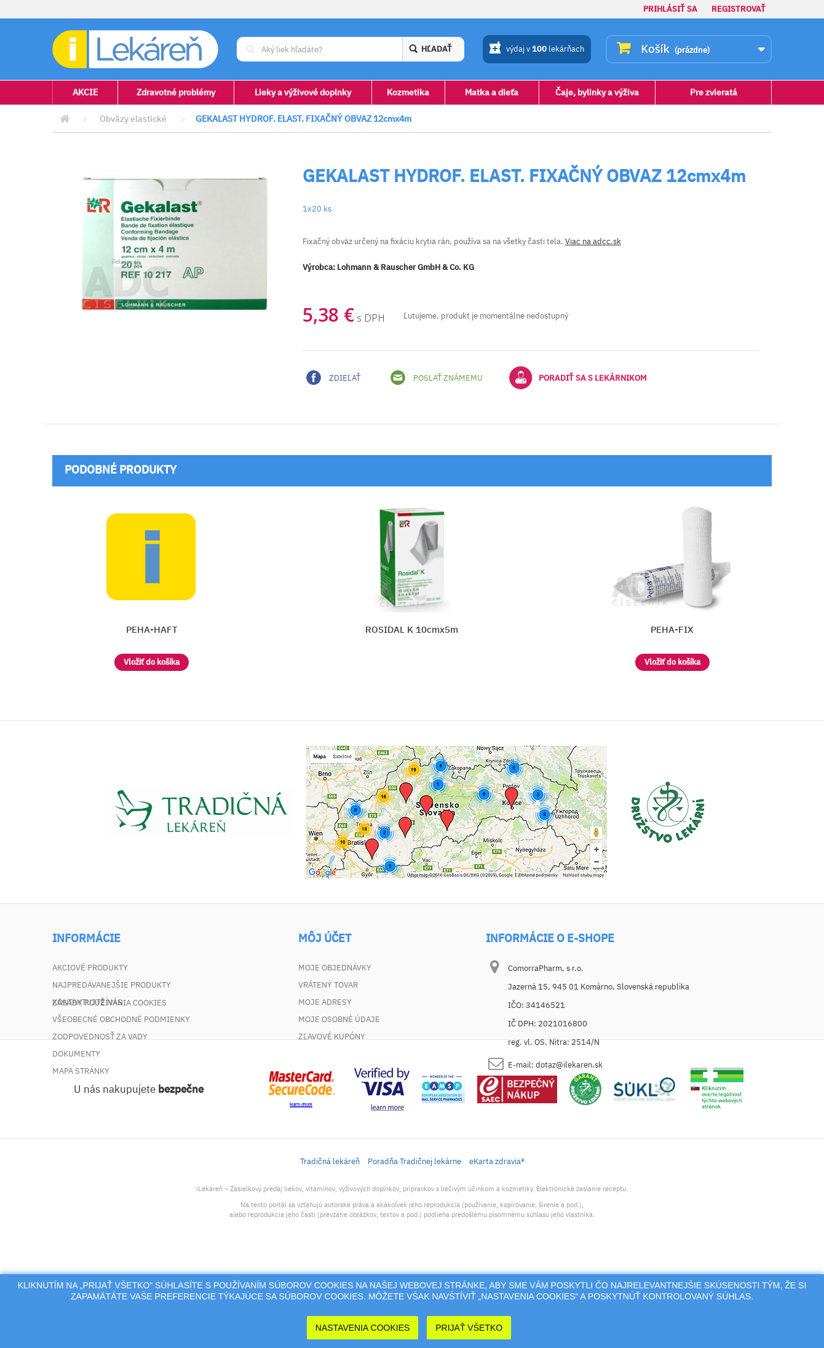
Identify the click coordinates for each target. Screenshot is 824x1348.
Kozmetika (408, 92)
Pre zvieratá (713, 92)
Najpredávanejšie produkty (111, 985)
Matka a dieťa (491, 92)
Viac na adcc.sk (593, 241)
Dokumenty (76, 1054)
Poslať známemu (436, 377)
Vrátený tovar (328, 985)
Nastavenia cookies (362, 1328)
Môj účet (324, 938)
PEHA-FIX (672, 629)
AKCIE (85, 92)
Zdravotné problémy (176, 92)
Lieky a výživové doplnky (303, 92)
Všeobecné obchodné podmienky (121, 1019)
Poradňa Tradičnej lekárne (414, 1247)
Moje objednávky (334, 967)
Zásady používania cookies (109, 1088)
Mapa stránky (80, 1071)
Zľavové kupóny (331, 1036)
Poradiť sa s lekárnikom (578, 377)
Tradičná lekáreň (330, 1247)
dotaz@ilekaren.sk (569, 1065)
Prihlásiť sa (670, 9)
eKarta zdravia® (497, 1247)
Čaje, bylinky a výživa (597, 92)
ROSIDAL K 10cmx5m (411, 629)
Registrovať (738, 9)
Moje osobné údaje (339, 1019)
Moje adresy (325, 1002)
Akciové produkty (90, 967)
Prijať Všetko (468, 1328)
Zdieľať (333, 377)
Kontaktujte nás (87, 1002)
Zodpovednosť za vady (100, 1036)
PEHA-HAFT (152, 629)
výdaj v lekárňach (536, 50)
